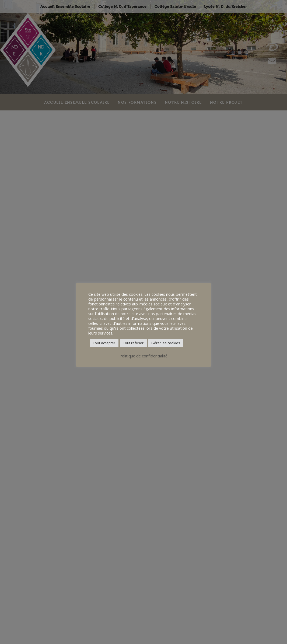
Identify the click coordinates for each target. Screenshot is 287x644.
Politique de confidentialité (143, 355)
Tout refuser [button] (133, 342)
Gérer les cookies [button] (165, 342)
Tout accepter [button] (104, 342)
